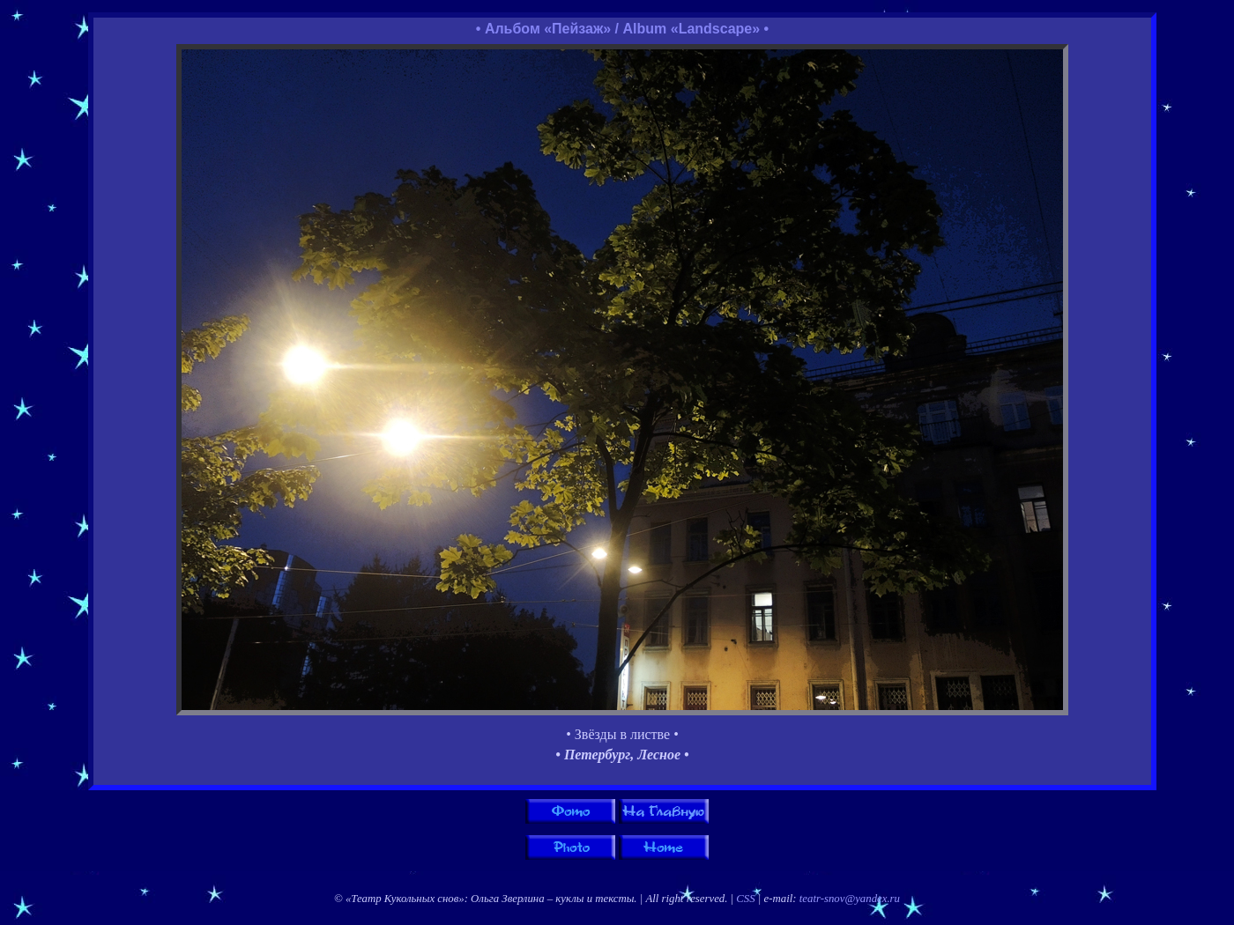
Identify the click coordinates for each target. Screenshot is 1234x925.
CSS (745, 898)
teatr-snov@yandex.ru (849, 898)
